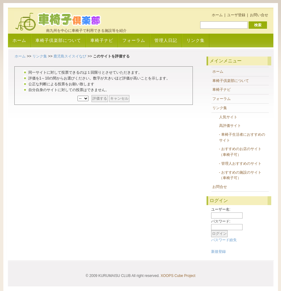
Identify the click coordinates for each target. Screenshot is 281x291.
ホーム (217, 15)
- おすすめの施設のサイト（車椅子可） (240, 175)
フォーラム (133, 40)
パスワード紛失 (224, 240)
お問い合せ (259, 15)
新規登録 (218, 251)
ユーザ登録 (236, 15)
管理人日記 (165, 40)
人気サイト (228, 117)
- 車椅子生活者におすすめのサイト (242, 137)
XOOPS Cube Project (177, 276)
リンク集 (195, 40)
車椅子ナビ (101, 40)
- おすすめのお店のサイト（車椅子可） (240, 152)
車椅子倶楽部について (58, 40)
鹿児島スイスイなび (69, 56)
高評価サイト (230, 125)
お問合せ (219, 187)
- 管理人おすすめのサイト (240, 163)
